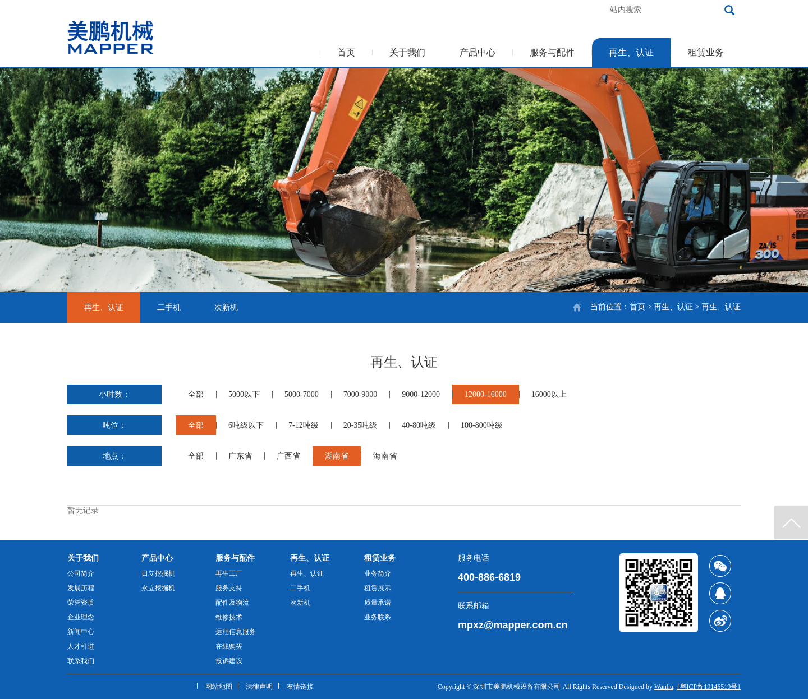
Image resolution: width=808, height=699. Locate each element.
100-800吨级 (482, 425)
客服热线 (531, 10)
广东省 (240, 456)
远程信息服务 (235, 632)
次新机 (226, 307)
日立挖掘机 (158, 573)
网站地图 (218, 687)
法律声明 (259, 687)
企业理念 (80, 617)
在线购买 (228, 646)
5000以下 (244, 394)
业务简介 (377, 573)
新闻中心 (80, 632)
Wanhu (663, 687)
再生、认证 (631, 52)
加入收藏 (579, 10)
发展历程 (80, 588)
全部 (196, 394)
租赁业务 (706, 52)
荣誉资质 (80, 603)
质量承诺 (377, 603)
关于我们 (407, 52)
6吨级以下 (246, 425)
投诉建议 (228, 661)
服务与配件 (552, 52)
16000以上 (549, 394)
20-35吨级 (360, 425)
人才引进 (80, 646)
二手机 (169, 307)
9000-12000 (421, 394)
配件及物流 (232, 603)
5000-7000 (301, 394)
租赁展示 (377, 588)
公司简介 (80, 573)
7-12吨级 (303, 425)
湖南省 (336, 456)
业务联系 (377, 617)
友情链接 (300, 687)
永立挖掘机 (158, 588)
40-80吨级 (419, 425)
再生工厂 (228, 573)
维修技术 (228, 617)
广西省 (288, 456)
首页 (346, 52)
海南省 (385, 456)
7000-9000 (360, 394)
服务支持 (228, 588)
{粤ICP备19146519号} (709, 687)
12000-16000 (486, 394)
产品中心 (477, 52)
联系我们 (80, 661)
